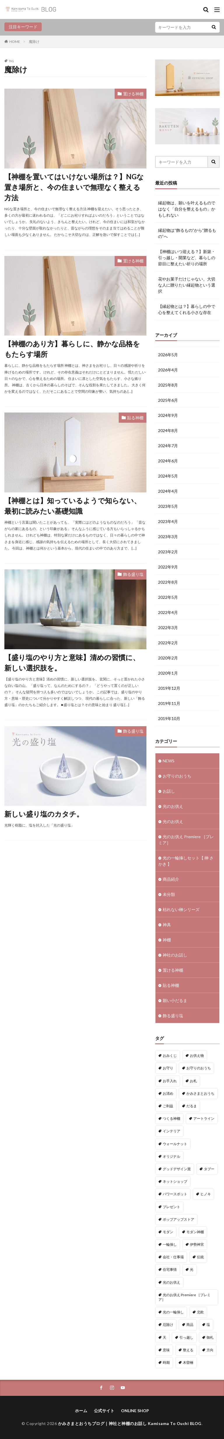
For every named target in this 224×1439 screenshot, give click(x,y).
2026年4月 (168, 369)
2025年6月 (168, 400)
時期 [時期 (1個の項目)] (166, 1362)
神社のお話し (175, 954)
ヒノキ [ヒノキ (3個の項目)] (205, 1194)
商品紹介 (171, 879)
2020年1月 (168, 673)
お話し (169, 791)
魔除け (34, 41)
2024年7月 (168, 445)
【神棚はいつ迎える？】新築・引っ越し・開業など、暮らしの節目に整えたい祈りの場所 (186, 257)
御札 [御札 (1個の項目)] (210, 1337)
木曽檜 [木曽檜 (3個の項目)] (188, 1362)
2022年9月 (168, 566)
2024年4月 (168, 491)
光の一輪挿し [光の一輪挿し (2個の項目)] (173, 1312)
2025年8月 (168, 384)
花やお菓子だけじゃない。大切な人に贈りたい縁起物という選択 (186, 285)
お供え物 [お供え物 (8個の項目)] (197, 1055)
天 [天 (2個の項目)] (164, 1337)
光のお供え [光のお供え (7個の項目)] (171, 1282)
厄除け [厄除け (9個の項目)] (168, 1324)
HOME (14, 41)
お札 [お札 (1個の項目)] (193, 1081)
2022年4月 (168, 612)
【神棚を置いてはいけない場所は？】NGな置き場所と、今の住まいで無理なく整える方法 (74, 187)
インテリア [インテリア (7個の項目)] (171, 1131)
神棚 (167, 939)
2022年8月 (168, 582)
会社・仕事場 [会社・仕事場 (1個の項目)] (173, 1257)
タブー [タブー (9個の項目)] (209, 1169)
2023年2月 (168, 551)
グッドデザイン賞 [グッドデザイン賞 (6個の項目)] (177, 1169)
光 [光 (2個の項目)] (191, 1269)
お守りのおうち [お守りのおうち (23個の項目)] (198, 1068)
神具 (167, 924)
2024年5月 (168, 475)
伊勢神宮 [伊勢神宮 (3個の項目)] (197, 1244)
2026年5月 (168, 354)
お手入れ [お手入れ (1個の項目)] (170, 1081)
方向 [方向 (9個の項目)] (210, 1350)
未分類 (169, 894)
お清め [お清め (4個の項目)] (168, 1093)
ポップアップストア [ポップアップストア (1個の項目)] (178, 1219)
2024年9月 (168, 415)
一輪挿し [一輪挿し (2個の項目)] (170, 1244)
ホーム (81, 1410)
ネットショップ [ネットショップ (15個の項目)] (175, 1181)
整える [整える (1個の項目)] (188, 1350)
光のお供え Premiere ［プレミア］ (186, 839)
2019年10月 (169, 718)
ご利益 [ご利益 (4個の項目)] (168, 1106)
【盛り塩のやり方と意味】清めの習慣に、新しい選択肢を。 (72, 662)
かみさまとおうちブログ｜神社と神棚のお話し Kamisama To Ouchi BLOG (130, 1423)
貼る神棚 (135, 417)
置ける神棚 (133, 93)
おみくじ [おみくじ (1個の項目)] (170, 1055)
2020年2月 (168, 657)
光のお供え (173, 806)
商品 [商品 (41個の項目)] (189, 1324)
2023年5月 (168, 506)
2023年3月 (168, 536)
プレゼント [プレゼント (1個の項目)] (171, 1207)
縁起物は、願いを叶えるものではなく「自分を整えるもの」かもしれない (186, 208)
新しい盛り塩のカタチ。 (43, 814)
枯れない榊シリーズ (181, 909)
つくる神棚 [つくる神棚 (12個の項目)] (171, 1118)
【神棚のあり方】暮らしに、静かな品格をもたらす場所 (72, 348)
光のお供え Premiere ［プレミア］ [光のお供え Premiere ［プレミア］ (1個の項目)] (184, 1297)
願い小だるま (175, 1000)
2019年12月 (169, 688)
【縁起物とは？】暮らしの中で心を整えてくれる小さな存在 (186, 309)
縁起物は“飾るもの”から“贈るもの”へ (187, 233)
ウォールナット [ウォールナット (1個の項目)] (175, 1144)
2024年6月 (168, 460)
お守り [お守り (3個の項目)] (168, 1068)
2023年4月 (168, 521)
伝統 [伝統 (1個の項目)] (200, 1257)
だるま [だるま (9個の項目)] (191, 1106)
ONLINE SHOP (135, 1410)
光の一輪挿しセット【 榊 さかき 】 (186, 860)
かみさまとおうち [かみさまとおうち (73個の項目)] (200, 1093)
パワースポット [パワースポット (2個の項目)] (175, 1194)
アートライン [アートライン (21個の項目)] (203, 1118)
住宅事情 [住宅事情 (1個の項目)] (170, 1269)
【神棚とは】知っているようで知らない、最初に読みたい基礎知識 (72, 505)
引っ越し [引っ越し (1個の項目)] (186, 1337)
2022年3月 (168, 627)
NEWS (168, 760)
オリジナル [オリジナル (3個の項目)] (171, 1156)
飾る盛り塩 (133, 574)
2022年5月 (168, 597)
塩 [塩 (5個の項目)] (208, 1324)
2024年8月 (168, 430)
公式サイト (104, 1410)
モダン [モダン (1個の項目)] (168, 1232)
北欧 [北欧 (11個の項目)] (200, 1312)
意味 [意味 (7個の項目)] (166, 1350)
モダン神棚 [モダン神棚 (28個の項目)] (195, 1232)
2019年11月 (169, 703)
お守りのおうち (177, 775)
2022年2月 (168, 642)
